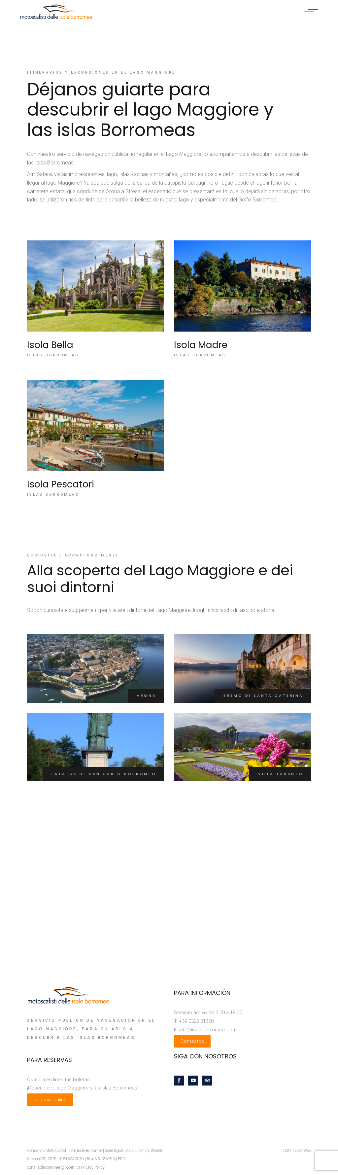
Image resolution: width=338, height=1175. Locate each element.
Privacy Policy (93, 1167)
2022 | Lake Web (297, 1150)
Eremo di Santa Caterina (263, 695)
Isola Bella (50, 344)
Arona (146, 695)
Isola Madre (200, 344)
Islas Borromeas (53, 355)
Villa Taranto (280, 773)
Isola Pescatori (60, 484)
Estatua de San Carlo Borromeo (103, 773)
